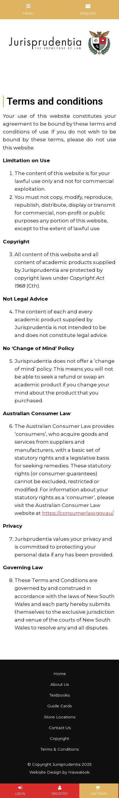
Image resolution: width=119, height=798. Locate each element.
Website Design (45, 772)
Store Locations (59, 717)
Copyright (59, 738)
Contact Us (60, 727)
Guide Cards (59, 706)
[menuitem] (59, 673)
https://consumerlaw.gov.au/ (77, 513)
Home (59, 673)
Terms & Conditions (60, 749)
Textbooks (60, 695)
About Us (59, 684)
